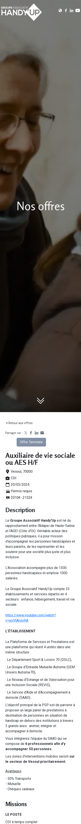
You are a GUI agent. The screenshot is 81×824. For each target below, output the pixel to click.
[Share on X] (25, 433)
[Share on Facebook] (31, 433)
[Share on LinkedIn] (36, 433)
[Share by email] (42, 433)
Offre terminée (31, 442)
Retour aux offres (19, 423)
